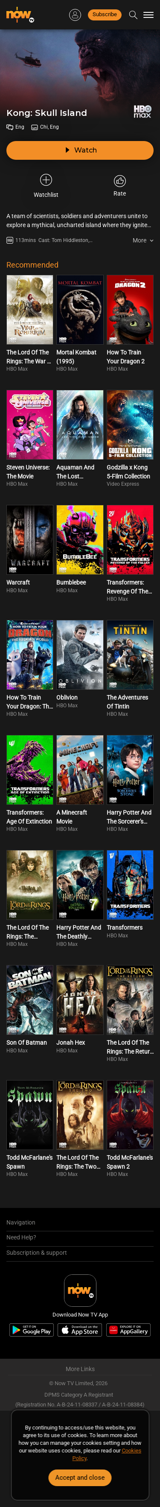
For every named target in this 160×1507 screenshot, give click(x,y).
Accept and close (80, 1477)
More (139, 240)
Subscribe (105, 14)
